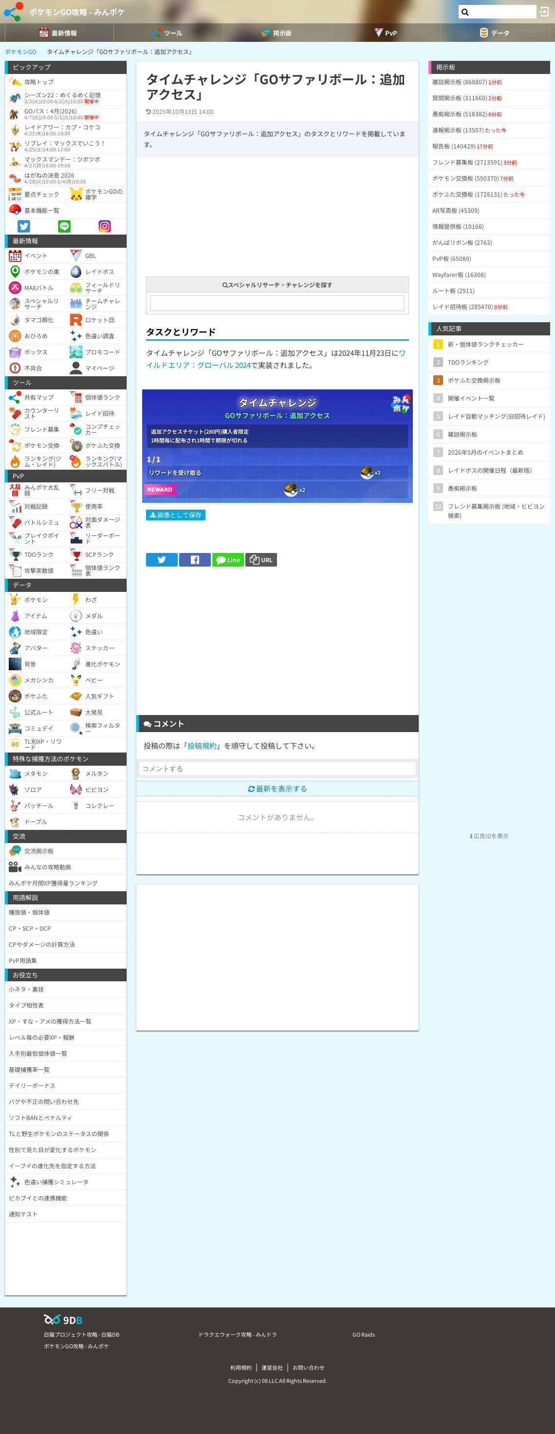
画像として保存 (176, 514)
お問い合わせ (309, 1367)
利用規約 (241, 1367)
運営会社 (272, 1367)
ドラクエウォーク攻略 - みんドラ (237, 1334)
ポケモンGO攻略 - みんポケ (77, 12)
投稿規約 (202, 745)
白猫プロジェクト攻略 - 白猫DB (81, 1334)
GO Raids (363, 1334)
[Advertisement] (277, 644)
